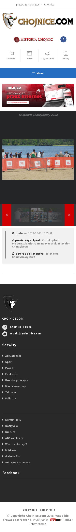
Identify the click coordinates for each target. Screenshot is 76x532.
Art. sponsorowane (17, 462)
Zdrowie (10, 392)
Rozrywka (11, 426)
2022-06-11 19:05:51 (40, 233)
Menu (38, 73)
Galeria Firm (13, 456)
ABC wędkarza (14, 438)
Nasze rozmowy (15, 386)
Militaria (10, 450)
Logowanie (30, 509)
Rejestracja (47, 509)
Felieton (10, 398)
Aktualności (13, 356)
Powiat (9, 368)
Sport (9, 362)
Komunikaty (13, 420)
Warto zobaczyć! (16, 444)
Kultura (10, 432)
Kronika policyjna (16, 380)
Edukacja (11, 374)
